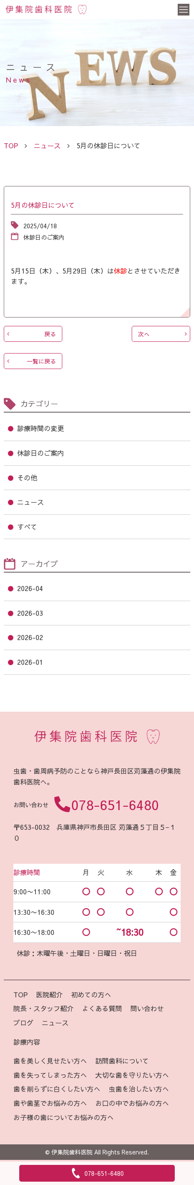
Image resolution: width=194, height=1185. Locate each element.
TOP (20, 994)
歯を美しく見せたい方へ (50, 1060)
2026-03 (30, 612)
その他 (27, 477)
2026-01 (30, 661)
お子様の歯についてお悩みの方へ (63, 1117)
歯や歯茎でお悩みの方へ (50, 1103)
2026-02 (30, 637)
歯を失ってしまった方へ (50, 1074)
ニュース (47, 145)
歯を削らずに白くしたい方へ (56, 1088)
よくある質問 (102, 1008)
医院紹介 (49, 994)
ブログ (23, 1022)
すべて (27, 526)
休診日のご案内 (40, 452)
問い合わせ (147, 1008)
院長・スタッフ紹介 (43, 1008)
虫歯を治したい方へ (139, 1088)
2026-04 (30, 588)
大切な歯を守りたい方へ (132, 1074)
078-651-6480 (115, 804)
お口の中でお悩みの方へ (132, 1103)
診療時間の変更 (40, 428)
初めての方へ (91, 994)
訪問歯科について (122, 1060)
